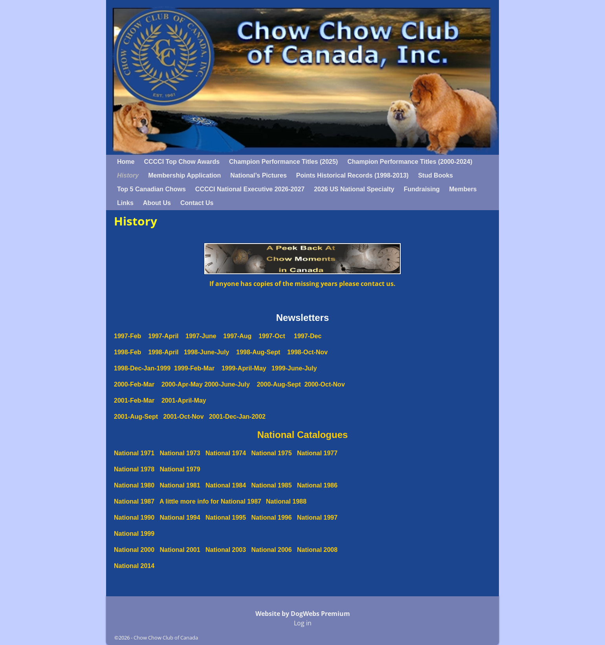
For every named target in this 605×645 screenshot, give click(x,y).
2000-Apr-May (178, 384)
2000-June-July (227, 384)
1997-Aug (237, 336)
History (128, 175)
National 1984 (225, 485)
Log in (303, 623)
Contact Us (196, 203)
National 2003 (225, 549)
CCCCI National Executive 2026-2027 (249, 189)
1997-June (200, 336)
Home (125, 161)
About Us (157, 203)
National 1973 (180, 453)
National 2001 (180, 549)
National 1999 (134, 533)
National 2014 (134, 566)
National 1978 (134, 469)
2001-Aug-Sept (136, 416)
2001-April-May (183, 400)
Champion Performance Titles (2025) (283, 161)
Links (125, 203)
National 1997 (317, 517)
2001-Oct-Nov (183, 416)
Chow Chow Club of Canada (166, 637)
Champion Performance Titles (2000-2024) (409, 161)
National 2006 (271, 549)
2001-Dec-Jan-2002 (237, 416)
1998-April (159, 352)
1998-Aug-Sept (258, 352)
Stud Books (435, 175)
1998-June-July (206, 352)
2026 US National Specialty (354, 189)
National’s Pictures (258, 175)
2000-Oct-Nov (324, 384)
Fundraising (422, 189)
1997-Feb (131, 336)
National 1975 (271, 453)
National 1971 (134, 453)
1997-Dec (307, 336)
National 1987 (134, 501)
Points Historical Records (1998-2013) (352, 175)
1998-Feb (127, 352)
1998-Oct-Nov (307, 352)
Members (463, 189)
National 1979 (180, 469)
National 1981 (180, 485)
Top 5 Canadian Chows (151, 189)
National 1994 (180, 517)
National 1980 (134, 485)
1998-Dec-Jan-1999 (144, 368)
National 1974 (225, 453)
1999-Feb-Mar (194, 368)
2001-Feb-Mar (134, 400)
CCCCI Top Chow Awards (182, 161)
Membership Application (184, 175)
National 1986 (317, 485)
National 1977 (317, 453)
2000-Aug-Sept (280, 384)
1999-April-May (240, 368)
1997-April (166, 336)
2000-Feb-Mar (134, 384)
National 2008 (317, 549)
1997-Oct (271, 336)
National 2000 (134, 549)
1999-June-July (294, 368)
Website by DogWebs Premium (302, 613)
